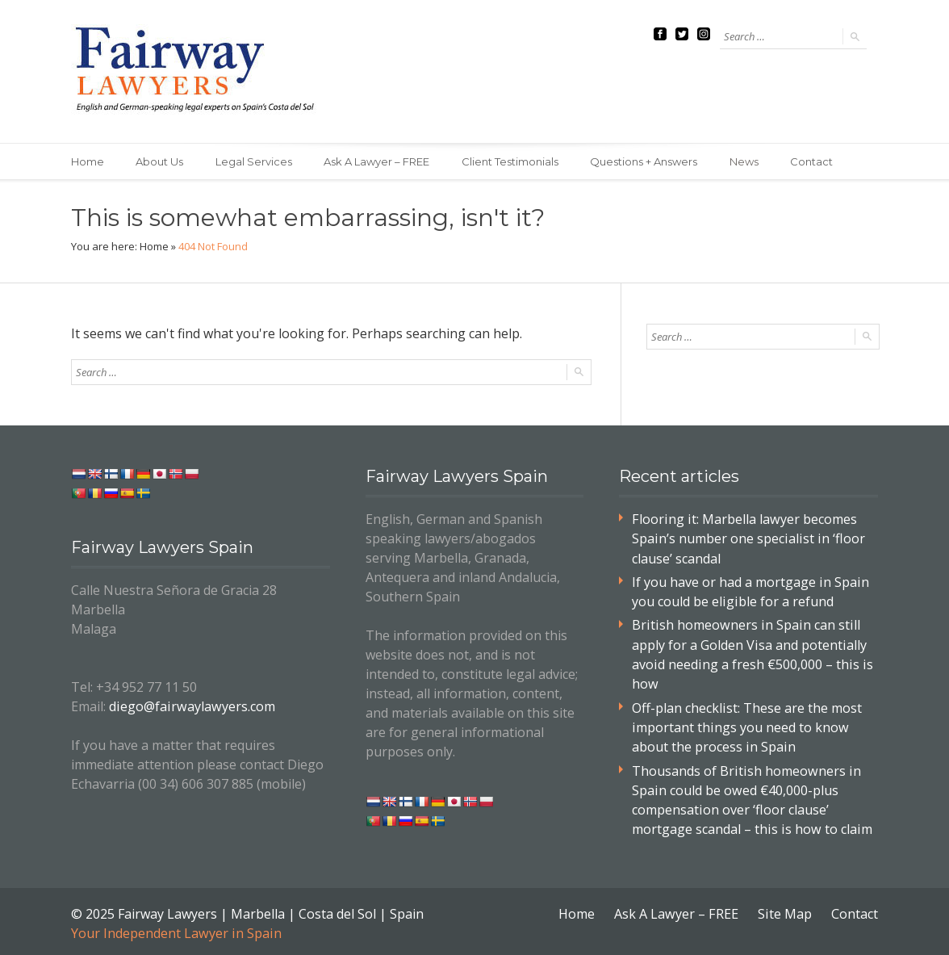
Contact (814, 161)
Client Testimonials (511, 161)
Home (87, 161)
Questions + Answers (646, 161)
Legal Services (254, 161)
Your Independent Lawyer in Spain (175, 929)
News (746, 161)
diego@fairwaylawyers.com (190, 706)
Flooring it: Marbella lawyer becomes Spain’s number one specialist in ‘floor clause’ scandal (746, 538)
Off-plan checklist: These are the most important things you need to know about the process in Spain (746, 725)
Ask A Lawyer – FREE (378, 161)
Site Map (785, 910)
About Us (160, 161)
